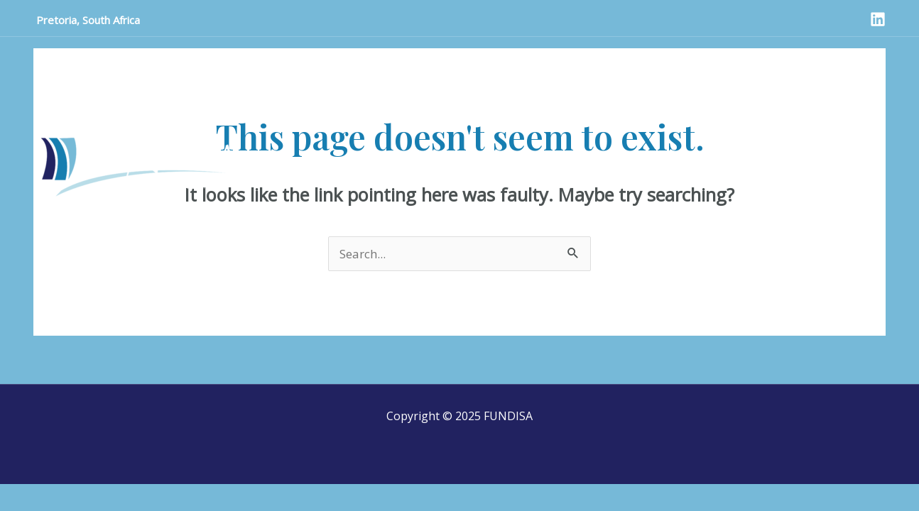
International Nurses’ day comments (144, 95)
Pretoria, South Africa (86, 20)
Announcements (173, 61)
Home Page (76, 61)
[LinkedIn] (878, 19)
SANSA (427, 61)
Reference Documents (695, 61)
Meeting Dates (573, 61)
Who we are (353, 61)
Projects (489, 61)
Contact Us (268, 61)
